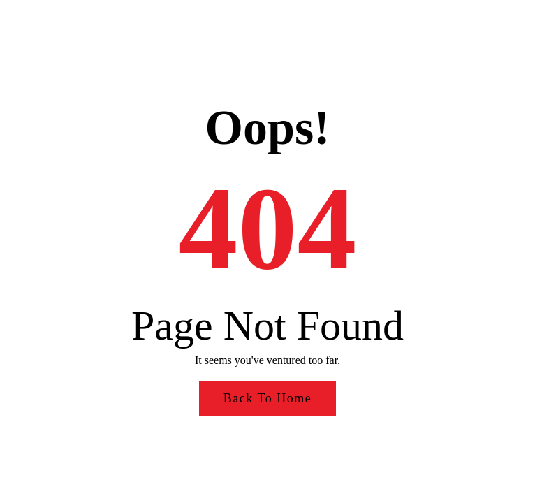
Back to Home (267, 398)
